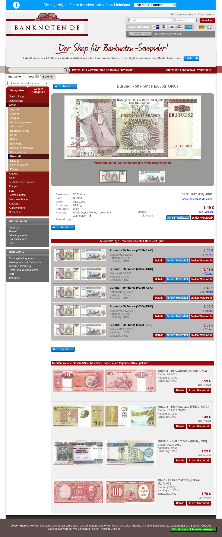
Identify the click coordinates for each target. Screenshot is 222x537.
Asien (12, 177)
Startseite (14, 76)
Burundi (44, 76)
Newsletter (127, 69)
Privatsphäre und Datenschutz (26, 262)
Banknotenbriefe (18, 199)
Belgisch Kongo (19, 130)
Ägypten (15, 109)
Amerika (13, 173)
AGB (11, 273)
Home (76, 69)
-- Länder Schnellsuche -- (28, 83)
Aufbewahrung (17, 207)
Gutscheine (15, 212)
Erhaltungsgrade (18, 235)
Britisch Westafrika (21, 147)
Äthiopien (16, 126)
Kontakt (112, 69)
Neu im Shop (16, 96)
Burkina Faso (18, 152)
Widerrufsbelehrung (20, 266)
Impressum (15, 277)
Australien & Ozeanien (21, 182)
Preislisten (14, 227)
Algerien (15, 113)
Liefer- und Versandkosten (23, 269)
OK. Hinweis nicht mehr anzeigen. (193, 529)
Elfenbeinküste (19, 165)
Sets (11, 190)
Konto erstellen (206, 14)
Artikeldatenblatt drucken (197, 199)
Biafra (13, 139)
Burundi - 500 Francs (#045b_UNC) (182, 441)
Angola (14, 117)
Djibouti (14, 160)
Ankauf (12, 231)
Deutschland (16, 100)
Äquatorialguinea (20, 122)
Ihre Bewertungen (93, 69)
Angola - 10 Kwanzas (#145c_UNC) (182, 371)
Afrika (30, 76)
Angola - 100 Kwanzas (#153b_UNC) (183, 406)
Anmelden (172, 69)
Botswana (16, 143)
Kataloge (14, 203)
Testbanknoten (17, 195)
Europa (13, 186)
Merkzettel (188, 69)
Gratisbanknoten (18, 239)
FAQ (11, 243)
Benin (13, 135)
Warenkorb (204, 69)
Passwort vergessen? (183, 14)
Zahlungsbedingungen (21, 258)
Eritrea (14, 169)
